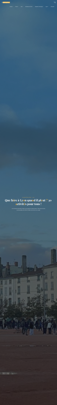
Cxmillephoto (6, 2)
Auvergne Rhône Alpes (26, 197)
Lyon (34, 197)
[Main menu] (54, 2)
